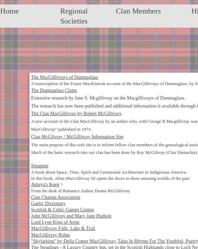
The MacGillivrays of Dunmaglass (64, 77)
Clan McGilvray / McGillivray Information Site (77, 136)
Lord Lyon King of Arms (55, 222)
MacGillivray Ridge (50, 235)
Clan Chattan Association (55, 197)
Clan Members (138, 11)
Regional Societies (73, 16)
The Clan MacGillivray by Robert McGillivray (76, 113)
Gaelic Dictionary (48, 203)
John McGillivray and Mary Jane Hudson (71, 216)
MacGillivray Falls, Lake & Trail (63, 228)
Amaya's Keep (45, 184)
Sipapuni (39, 165)
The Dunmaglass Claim (54, 90)
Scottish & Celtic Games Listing (62, 209)
